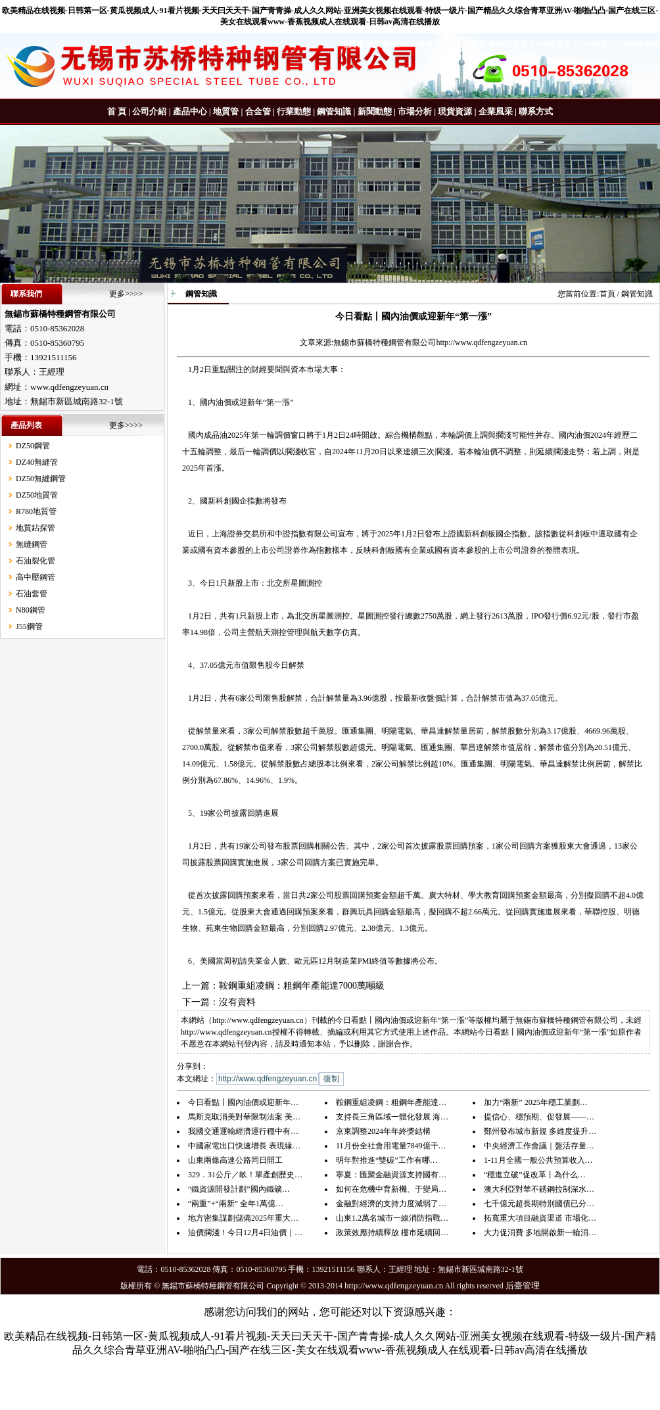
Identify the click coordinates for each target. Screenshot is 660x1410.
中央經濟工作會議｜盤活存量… (539, 1145)
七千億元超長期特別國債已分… (539, 1203)
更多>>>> (126, 293)
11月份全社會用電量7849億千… (391, 1145)
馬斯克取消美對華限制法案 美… (244, 1116)
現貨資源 (455, 111)
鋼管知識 (334, 111)
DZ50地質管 (37, 495)
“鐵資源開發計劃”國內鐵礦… (239, 1189)
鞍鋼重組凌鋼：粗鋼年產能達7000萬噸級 (302, 986)
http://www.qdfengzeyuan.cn (481, 342)
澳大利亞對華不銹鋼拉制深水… (539, 1189)
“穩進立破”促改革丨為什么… (535, 1174)
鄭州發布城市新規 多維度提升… (540, 1131)
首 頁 (116, 111)
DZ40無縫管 (37, 462)
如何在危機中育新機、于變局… (391, 1189)
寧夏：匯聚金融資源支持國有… (391, 1174)
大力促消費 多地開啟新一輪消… (540, 1232)
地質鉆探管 (35, 527)
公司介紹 (149, 111)
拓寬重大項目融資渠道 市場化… (540, 1218)
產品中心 (190, 111)
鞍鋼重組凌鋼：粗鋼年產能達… (391, 1102)
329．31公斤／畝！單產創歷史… (245, 1174)
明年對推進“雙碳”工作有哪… (387, 1160)
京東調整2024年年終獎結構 (383, 1131)
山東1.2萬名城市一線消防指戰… (392, 1218)
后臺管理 (523, 1285)
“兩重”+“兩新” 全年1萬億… (235, 1203)
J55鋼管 (29, 626)
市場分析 (415, 111)
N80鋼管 (30, 610)
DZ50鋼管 (33, 445)
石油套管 (31, 593)
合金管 (258, 111)
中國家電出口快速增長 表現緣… (244, 1145)
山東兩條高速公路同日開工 (235, 1160)
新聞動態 (375, 111)
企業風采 (496, 111)
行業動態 (294, 111)
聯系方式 (536, 111)
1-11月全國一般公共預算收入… (538, 1160)
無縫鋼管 (31, 544)
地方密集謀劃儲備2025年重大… (243, 1218)
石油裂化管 (35, 560)
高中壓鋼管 (35, 577)
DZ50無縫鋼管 (41, 478)
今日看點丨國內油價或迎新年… (243, 1102)
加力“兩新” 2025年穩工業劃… (536, 1102)
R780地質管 (36, 511)
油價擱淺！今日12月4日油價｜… (245, 1232)
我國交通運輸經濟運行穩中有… (243, 1131)
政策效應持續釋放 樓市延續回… (392, 1232)
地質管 (226, 111)
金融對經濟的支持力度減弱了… (391, 1203)
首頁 (607, 293)
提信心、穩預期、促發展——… (539, 1116)
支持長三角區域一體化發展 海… (392, 1116)
